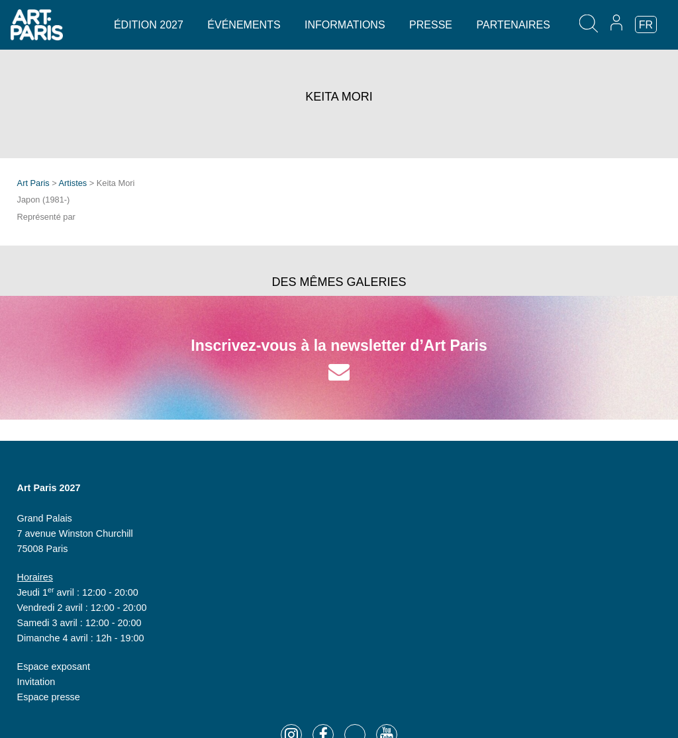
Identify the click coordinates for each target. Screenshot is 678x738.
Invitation (36, 681)
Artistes (73, 183)
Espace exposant (53, 666)
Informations (345, 24)
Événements (243, 24)
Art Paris (33, 183)
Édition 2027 (148, 24)
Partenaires (513, 24)
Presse (430, 24)
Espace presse (48, 697)
